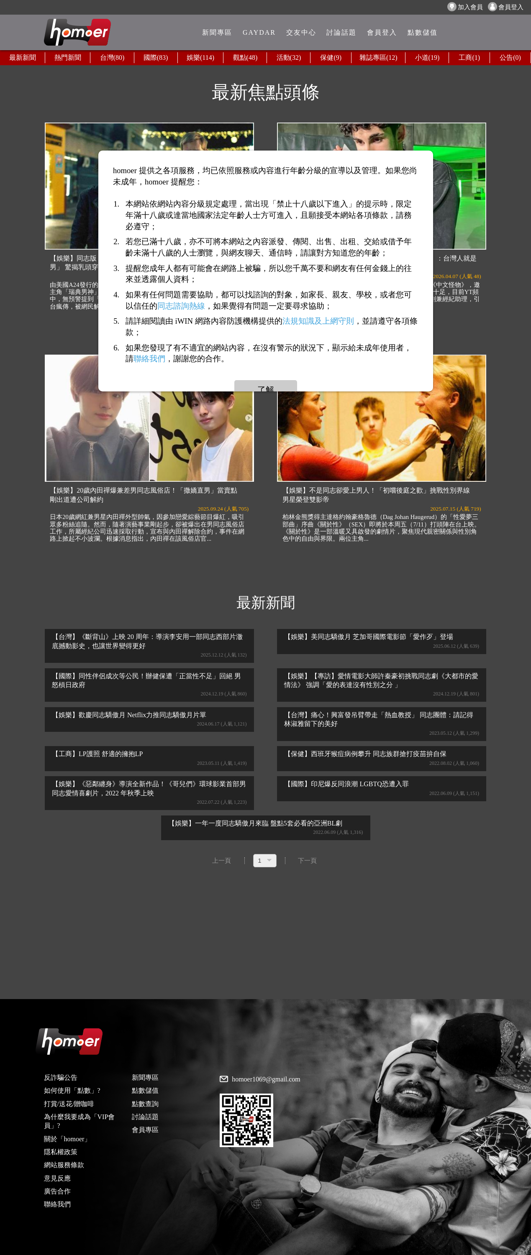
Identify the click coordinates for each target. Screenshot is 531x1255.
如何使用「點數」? (72, 1090)
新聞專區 (145, 1077)
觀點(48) (245, 57)
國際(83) (156, 57)
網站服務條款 (64, 1164)
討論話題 (145, 1116)
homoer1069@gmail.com (266, 1079)
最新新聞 (22, 57)
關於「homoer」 (67, 1139)
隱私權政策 (60, 1151)
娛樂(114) (200, 57)
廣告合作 (57, 1191)
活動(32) (289, 57)
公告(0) (510, 57)
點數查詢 (145, 1103)
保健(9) (330, 57)
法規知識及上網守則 (318, 321)
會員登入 (505, 6)
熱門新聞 (67, 57)
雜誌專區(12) (378, 57)
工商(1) (469, 57)
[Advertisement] (266, 934)
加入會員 (465, 6)
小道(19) (427, 57)
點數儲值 (145, 1090)
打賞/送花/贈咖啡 (69, 1103)
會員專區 (145, 1129)
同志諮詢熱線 (181, 306)
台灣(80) (112, 57)
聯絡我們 (57, 1204)
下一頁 (307, 860)
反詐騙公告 (60, 1077)
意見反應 (57, 1178)
